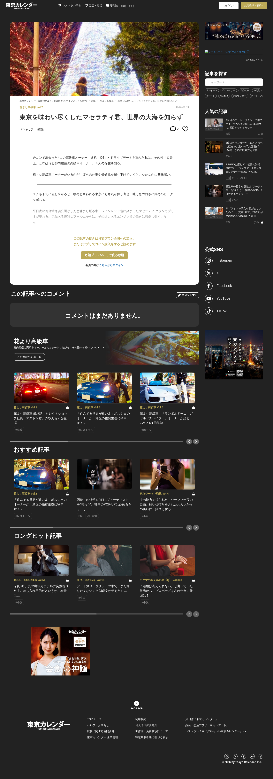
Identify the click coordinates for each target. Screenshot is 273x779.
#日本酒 (224, 95)
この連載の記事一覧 (29, 357)
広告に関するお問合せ (100, 731)
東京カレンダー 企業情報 (102, 737)
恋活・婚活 (93, 5)
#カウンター (239, 95)
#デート (211, 95)
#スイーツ (212, 90)
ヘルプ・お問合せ (98, 725)
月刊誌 (112, 5)
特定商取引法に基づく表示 (151, 737)
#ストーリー (228, 90)
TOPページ (94, 719)
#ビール (244, 90)
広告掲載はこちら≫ (254, 60)
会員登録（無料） (254, 5)
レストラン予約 (69, 5)
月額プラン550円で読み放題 (104, 255)
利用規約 (140, 719)
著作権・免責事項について (151, 731)
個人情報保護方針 (146, 725)
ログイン (229, 5)
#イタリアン (257, 95)
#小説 (257, 90)
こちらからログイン (111, 265)
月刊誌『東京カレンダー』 (201, 719)
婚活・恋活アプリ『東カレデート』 (207, 725)
